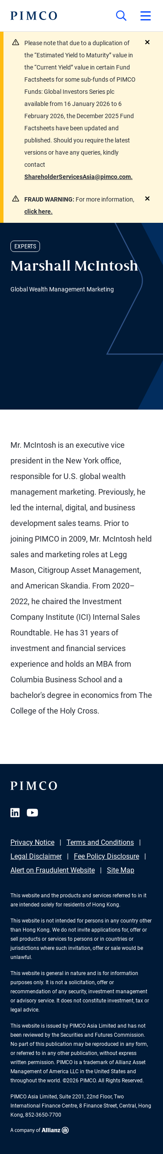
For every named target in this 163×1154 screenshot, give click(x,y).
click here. (38, 211)
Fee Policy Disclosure (106, 856)
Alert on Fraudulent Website (52, 870)
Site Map (120, 870)
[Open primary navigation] (146, 15)
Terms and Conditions (100, 842)
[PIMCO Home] (33, 15)
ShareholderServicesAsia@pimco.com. (78, 176)
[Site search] (121, 15)
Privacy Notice (32, 842)
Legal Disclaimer (36, 856)
